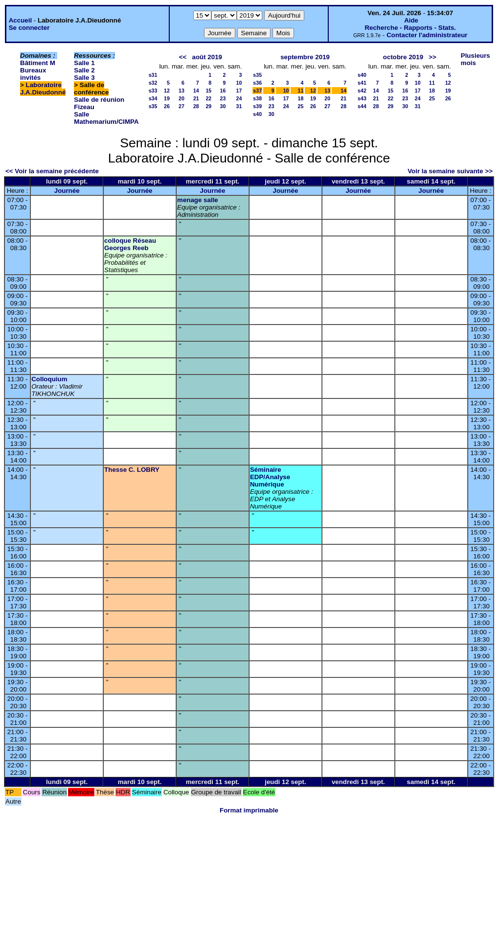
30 (223, 106)
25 (301, 106)
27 (181, 106)
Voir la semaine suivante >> (450, 171)
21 (196, 98)
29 (208, 106)
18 (301, 98)
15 (208, 90)
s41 (362, 83)
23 (223, 98)
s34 (153, 98)
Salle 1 (84, 63)
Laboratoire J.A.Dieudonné (43, 88)
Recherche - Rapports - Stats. (410, 27)
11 (301, 90)
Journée (67, 190)
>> (432, 57)
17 (239, 90)
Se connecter (29, 27)
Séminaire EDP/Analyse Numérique (270, 477)
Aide (411, 20)
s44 (362, 106)
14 (196, 90)
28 (196, 106)
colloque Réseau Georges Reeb (130, 244)
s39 (257, 106)
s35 (153, 106)
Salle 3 (84, 77)
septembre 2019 (305, 57)
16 (223, 90)
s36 (257, 83)
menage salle (197, 200)
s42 (362, 90)
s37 (257, 90)
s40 (257, 114)
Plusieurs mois (475, 59)
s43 (362, 98)
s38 (257, 98)
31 (239, 106)
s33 (153, 90)
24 (239, 98)
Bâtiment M (37, 63)
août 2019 (207, 57)
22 (208, 98)
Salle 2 (84, 70)
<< (183, 57)
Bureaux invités (33, 74)
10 (239, 83)
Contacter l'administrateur (426, 35)
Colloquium (49, 379)
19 (167, 98)
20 (181, 98)
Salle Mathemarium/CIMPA (106, 118)
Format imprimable (249, 810)
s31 (153, 75)
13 (181, 90)
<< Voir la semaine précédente (52, 171)
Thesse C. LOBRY (131, 469)
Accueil (20, 20)
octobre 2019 (403, 57)
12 (167, 90)
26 (167, 106)
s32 (153, 83)
